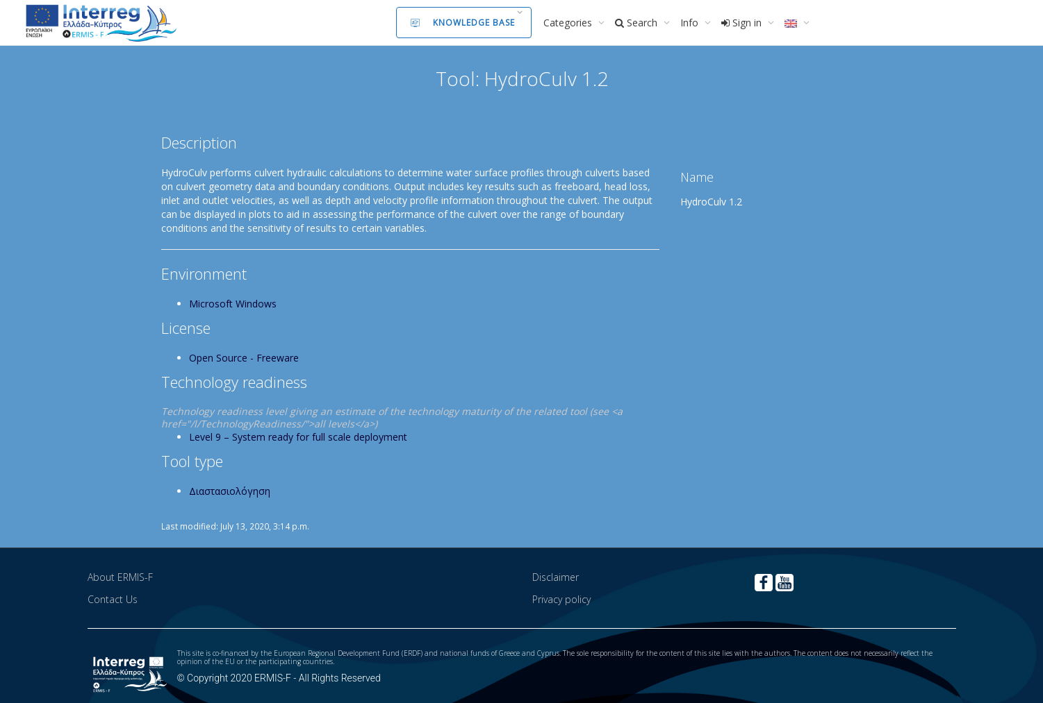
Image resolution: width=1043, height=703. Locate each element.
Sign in (742, 22)
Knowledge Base (463, 22)
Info (690, 22)
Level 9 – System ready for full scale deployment (298, 436)
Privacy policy (561, 599)
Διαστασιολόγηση (229, 491)
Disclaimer (555, 577)
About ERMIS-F (120, 577)
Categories (569, 22)
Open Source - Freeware (244, 357)
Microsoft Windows (233, 303)
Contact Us (113, 599)
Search (637, 22)
